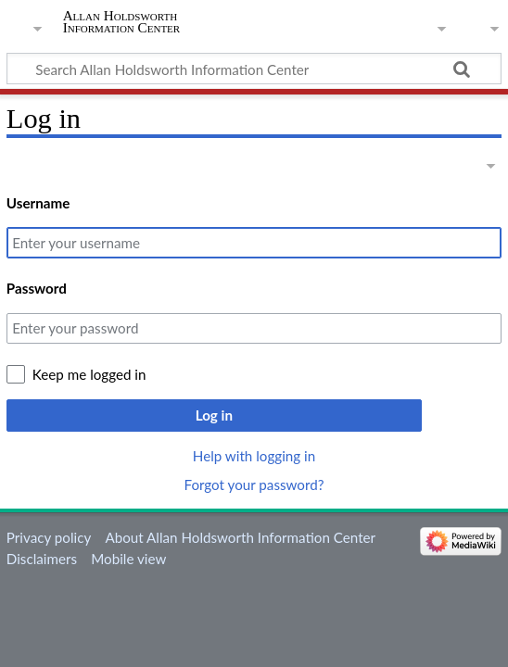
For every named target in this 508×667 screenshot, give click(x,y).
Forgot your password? (254, 484)
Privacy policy (48, 537)
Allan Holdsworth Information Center (122, 21)
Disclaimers (41, 558)
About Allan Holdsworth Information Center (240, 537)
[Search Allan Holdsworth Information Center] (254, 68)
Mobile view (128, 558)
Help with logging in (254, 455)
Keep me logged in (89, 374)
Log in (214, 415)
